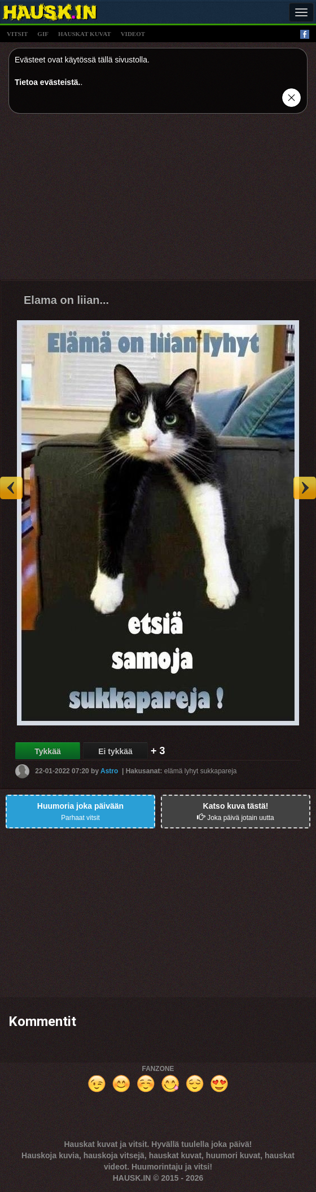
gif (43, 33)
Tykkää (47, 751)
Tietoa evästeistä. (47, 82)
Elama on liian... (66, 300)
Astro (109, 771)
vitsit (17, 33)
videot (133, 33)
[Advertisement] (158, 201)
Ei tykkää (115, 751)
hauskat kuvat (84, 33)
